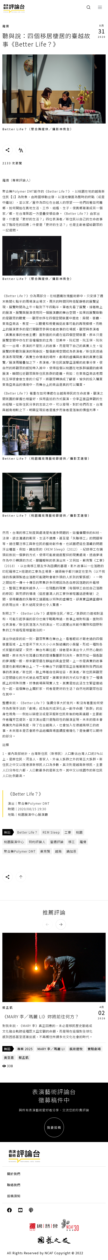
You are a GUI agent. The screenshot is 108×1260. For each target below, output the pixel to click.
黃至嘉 (9, 1057)
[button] (47, 924)
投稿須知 (13, 1195)
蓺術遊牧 (76, 1048)
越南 (58, 851)
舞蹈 (7, 832)
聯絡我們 (13, 1184)
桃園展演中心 (14, 841)
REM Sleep (51, 832)
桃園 (79, 832)
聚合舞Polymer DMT (20, 851)
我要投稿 (54, 1127)
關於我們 (13, 1173)
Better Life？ (27, 832)
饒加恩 (71, 851)
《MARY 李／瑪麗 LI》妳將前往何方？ (40, 1016)
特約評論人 (37, 841)
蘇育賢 (45, 851)
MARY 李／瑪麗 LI (51, 1048)
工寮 (68, 832)
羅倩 (5, 26)
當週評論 (57, 841)
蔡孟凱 (7, 1007)
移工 (71, 841)
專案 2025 (25, 1048)
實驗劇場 (94, 1048)
